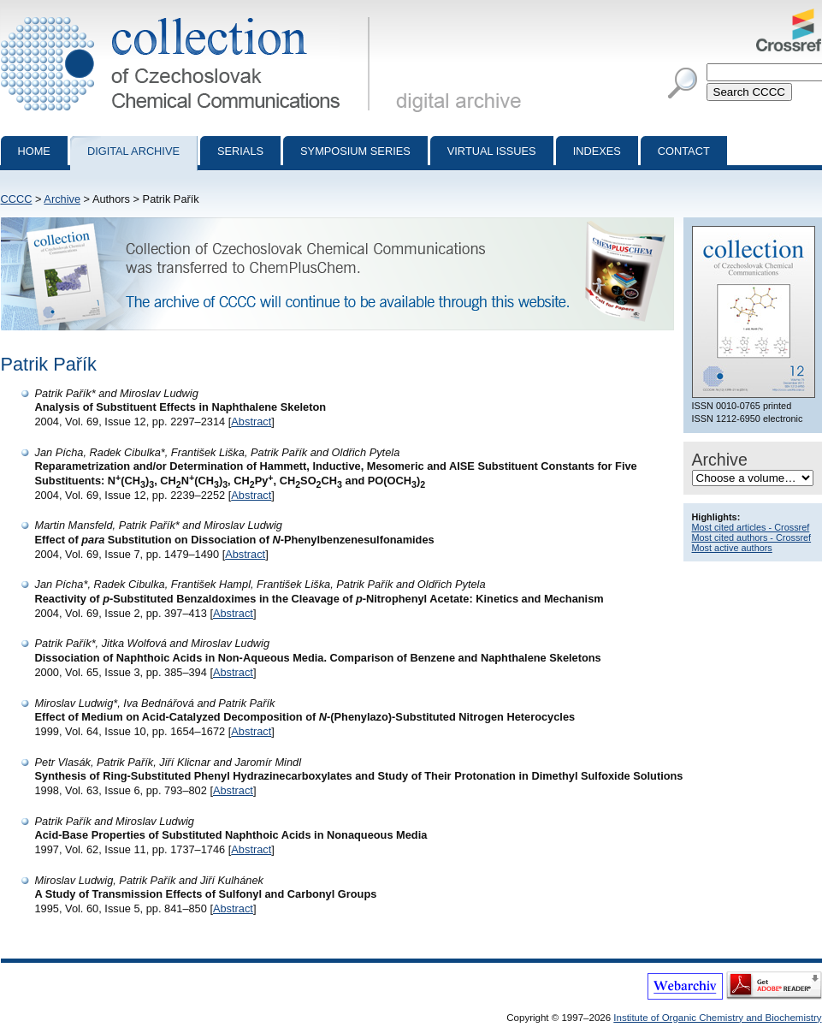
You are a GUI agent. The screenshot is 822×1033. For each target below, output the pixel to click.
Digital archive (133, 151)
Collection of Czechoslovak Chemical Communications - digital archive (188, 15)
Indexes (597, 151)
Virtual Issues (491, 151)
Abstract (251, 421)
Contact (684, 151)
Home (34, 151)
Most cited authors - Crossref (752, 537)
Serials (240, 151)
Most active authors (732, 548)
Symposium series (355, 151)
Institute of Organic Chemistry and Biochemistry (717, 1017)
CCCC (17, 199)
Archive (62, 199)
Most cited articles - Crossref (751, 527)
